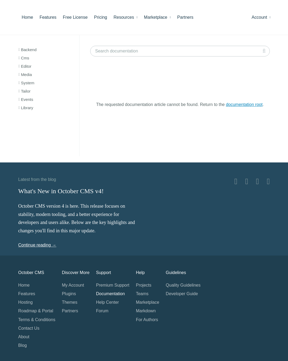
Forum (102, 311)
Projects (143, 285)
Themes (69, 302)
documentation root (244, 104)
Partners (185, 17)
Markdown (146, 311)
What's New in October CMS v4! (61, 191)
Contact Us (28, 328)
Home (27, 17)
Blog (22, 345)
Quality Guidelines (183, 285)
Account (261, 17)
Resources (125, 17)
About (23, 337)
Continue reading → (37, 245)
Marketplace (157, 17)
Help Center (107, 302)
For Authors (147, 319)
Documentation (110, 293)
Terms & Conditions (36, 319)
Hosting (25, 302)
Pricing (100, 17)
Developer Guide (182, 293)
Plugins (69, 293)
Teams (142, 293)
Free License (75, 17)
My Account (73, 285)
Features (48, 17)
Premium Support (113, 285)
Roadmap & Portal (35, 311)
